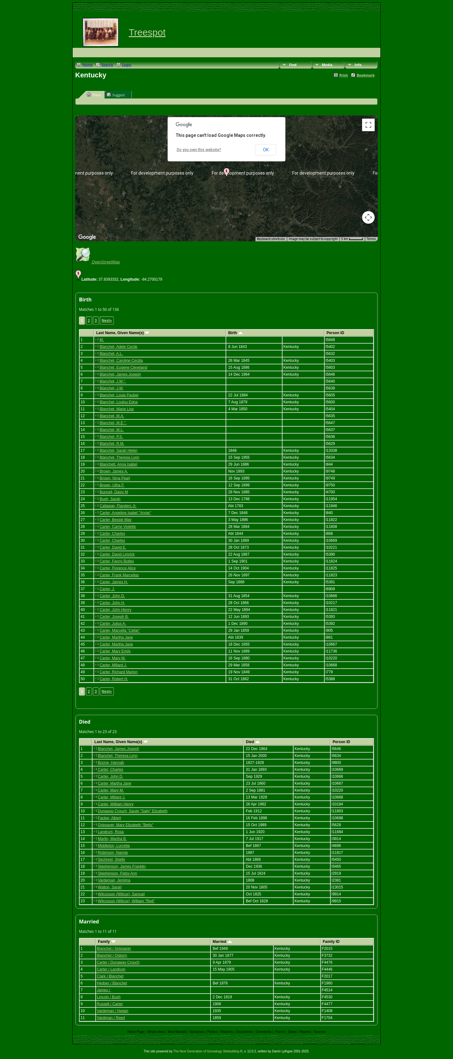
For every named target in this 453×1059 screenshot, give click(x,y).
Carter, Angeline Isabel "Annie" (125, 513)
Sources (320, 1032)
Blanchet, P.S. (111, 436)
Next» (107, 320)
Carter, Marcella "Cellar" (120, 630)
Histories (227, 1032)
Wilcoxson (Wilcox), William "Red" (126, 901)
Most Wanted (177, 1032)
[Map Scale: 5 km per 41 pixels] (352, 239)
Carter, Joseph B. (114, 616)
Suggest (116, 94)
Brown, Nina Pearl (115, 478)
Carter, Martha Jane (116, 637)
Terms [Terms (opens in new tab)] (371, 239)
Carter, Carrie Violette (118, 526)
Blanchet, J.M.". (113, 381)
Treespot (147, 32)
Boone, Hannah (111, 762)
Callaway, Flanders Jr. (118, 506)
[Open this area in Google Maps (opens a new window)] (87, 237)
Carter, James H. (114, 582)
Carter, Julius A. (113, 623)
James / (104, 990)
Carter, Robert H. (114, 679)
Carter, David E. (113, 547)
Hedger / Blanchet (112, 983)
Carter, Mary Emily (115, 651)
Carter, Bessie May (115, 520)
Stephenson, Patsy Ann (117, 873)
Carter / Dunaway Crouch (118, 962)
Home (87, 64)
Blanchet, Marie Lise (117, 409)
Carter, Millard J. (113, 665)
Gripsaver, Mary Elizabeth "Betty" (126, 825)
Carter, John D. (112, 596)
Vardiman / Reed (111, 1018)
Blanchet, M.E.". (113, 423)
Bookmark (366, 75)
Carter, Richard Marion (119, 672)
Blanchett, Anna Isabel (118, 464)
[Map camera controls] (368, 217)
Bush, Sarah (110, 499)
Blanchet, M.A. (112, 416)
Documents (244, 1032)
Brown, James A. (114, 471)
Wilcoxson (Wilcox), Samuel (121, 894)
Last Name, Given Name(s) (123, 333)
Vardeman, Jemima (114, 880)
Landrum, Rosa (111, 832)
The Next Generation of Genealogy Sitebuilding (206, 1051)
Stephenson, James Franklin (122, 866)
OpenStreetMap (97, 262)
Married (222, 941)
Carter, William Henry (115, 804)
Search (107, 64)
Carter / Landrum (111, 969)
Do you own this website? (199, 150)
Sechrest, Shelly (111, 859)
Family (106, 941)
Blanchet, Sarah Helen (118, 450)
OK (266, 149)
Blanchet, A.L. (111, 353)
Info (358, 64)
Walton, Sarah (110, 887)
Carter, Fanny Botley (117, 561)
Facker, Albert (109, 818)
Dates (292, 1032)
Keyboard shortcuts (271, 239)
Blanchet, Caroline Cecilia (121, 360)
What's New (156, 1032)
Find (293, 64)
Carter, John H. (112, 603)
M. (102, 340)
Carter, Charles (112, 533)
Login (126, 64)
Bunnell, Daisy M (114, 492)
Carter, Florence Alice (118, 568)
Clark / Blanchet (110, 976)
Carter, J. (107, 589)
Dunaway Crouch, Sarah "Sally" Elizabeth (132, 811)
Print (343, 75)
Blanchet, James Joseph (120, 374)
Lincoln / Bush (108, 997)
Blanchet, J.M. (112, 388)
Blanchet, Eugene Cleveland (123, 367)
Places (279, 1032)
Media (327, 64)
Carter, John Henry (115, 610)
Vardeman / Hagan (112, 1011)
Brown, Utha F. (112, 485)
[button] (226, 173)
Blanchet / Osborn (112, 955)
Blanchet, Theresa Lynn (119, 457)
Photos (212, 1032)
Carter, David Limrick (117, 554)
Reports (304, 1032)
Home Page (135, 1032)
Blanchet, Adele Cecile (118, 347)
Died (253, 742)
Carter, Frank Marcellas (119, 575)
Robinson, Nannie (113, 852)
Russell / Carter (110, 1004)
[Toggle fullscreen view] (368, 125)
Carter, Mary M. (113, 658)
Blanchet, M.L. (112, 430)
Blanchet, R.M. (112, 443)
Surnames (196, 1032)
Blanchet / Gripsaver (114, 948)
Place (94, 94)
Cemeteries (263, 1032)
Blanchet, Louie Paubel (119, 395)
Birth (235, 333)
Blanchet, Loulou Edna (119, 402)
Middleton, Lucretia (114, 845)
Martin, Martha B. (112, 839)
